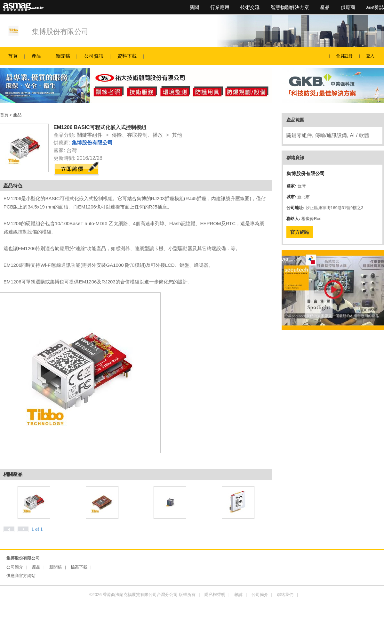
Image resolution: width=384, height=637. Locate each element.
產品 (325, 7)
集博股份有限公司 (60, 32)
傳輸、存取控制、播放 (137, 135)
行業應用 (219, 7)
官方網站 (299, 232)
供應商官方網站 (21, 575)
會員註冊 (344, 55)
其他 (177, 135)
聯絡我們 (285, 594)
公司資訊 (93, 56)
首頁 (13, 56)
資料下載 (127, 56)
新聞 (194, 7)
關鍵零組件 (89, 135)
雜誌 (238, 594)
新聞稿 (63, 56)
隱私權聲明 (214, 594)
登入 (370, 55)
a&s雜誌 (375, 7)
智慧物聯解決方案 (290, 7)
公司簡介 (14, 567)
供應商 (348, 7)
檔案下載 (79, 567)
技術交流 (250, 7)
